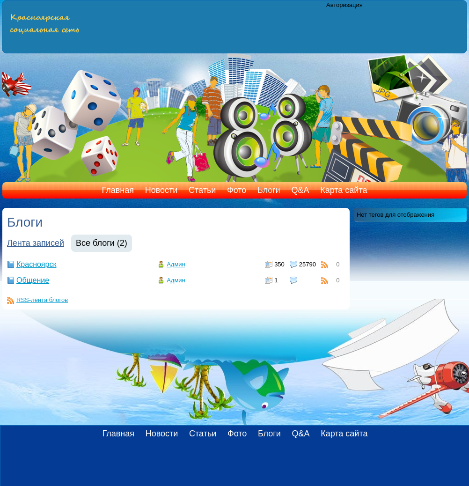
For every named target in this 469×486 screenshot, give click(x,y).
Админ (176, 264)
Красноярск (36, 264)
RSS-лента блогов (42, 299)
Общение (32, 280)
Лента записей (35, 243)
